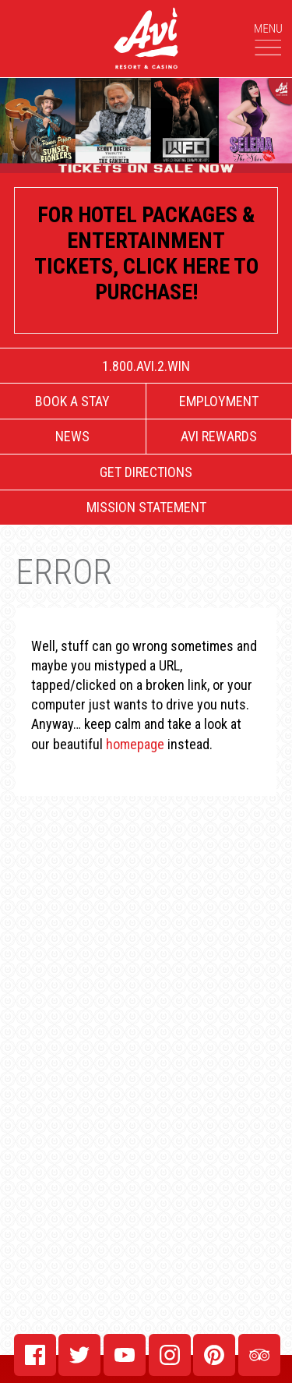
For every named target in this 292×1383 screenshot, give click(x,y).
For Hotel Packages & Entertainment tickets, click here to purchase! (146, 253)
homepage (135, 744)
